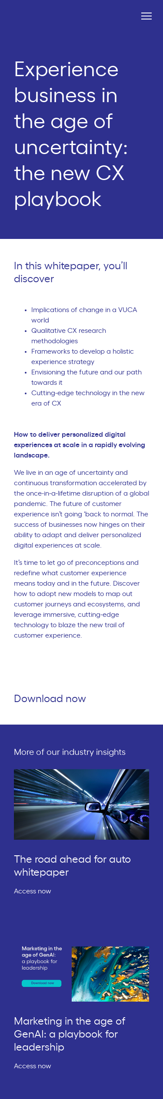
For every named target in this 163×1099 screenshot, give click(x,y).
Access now (36, 891)
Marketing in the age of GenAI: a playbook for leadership (69, 1034)
